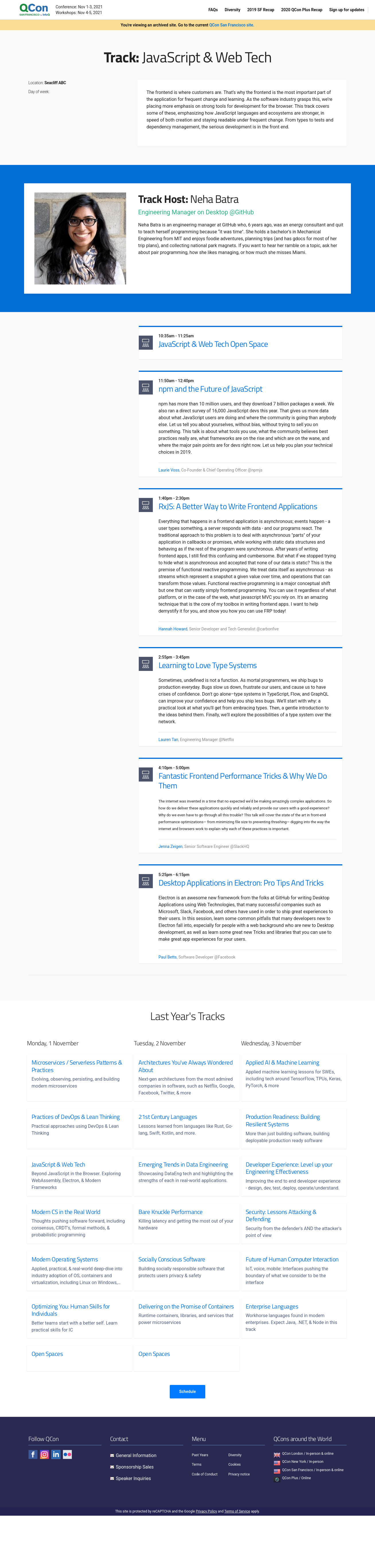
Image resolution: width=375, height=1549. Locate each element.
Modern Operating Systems (65, 1285)
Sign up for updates (346, 9)
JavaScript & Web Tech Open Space (219, 345)
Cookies (234, 1498)
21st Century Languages (167, 1136)
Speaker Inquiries (133, 1512)
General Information (136, 1489)
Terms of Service (237, 1545)
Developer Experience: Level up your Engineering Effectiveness (289, 1187)
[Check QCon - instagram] (44, 1487)
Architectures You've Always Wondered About (172, 1085)
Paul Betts (174, 975)
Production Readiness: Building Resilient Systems (283, 1139)
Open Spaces (47, 1387)
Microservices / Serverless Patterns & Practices (77, 1085)
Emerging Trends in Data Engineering (183, 1183)
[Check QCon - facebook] (33, 1487)
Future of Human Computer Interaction (279, 1288)
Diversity (233, 9)
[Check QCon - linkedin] (55, 1487)
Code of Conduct (205, 1508)
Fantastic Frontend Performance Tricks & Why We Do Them (249, 797)
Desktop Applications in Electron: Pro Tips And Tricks (247, 900)
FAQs (213, 9)
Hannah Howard (179, 641)
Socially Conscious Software (171, 1285)
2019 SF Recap (260, 9)
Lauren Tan (174, 753)
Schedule (187, 1425)
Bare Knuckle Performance (170, 1238)
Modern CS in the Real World (66, 1238)
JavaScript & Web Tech (58, 1183)
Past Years (200, 1488)
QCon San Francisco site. (231, 25)
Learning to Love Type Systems (214, 679)
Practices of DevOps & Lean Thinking (76, 1136)
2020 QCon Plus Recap (302, 9)
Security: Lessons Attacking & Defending (281, 1241)
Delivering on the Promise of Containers (172, 1343)
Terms (197, 1498)
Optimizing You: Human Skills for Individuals (71, 1343)
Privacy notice (239, 1508)
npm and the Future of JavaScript (216, 392)
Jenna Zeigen (177, 862)
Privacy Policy (206, 1545)
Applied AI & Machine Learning (282, 1082)
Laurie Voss (175, 473)
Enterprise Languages (272, 1340)
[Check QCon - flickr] (67, 1487)
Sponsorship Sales (135, 1500)
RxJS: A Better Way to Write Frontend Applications (244, 511)
